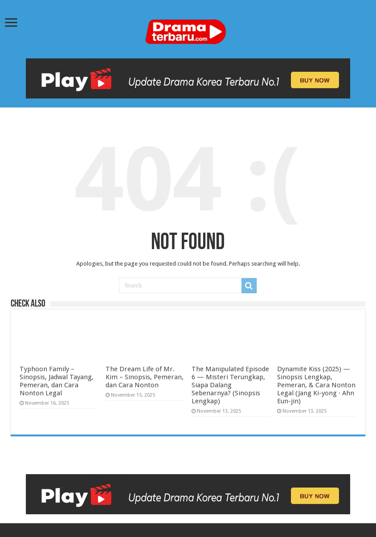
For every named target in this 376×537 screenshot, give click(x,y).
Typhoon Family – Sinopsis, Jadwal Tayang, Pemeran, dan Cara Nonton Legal (57, 381)
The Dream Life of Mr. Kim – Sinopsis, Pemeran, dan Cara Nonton (145, 377)
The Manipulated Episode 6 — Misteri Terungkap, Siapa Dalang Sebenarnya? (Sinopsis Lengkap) (230, 385)
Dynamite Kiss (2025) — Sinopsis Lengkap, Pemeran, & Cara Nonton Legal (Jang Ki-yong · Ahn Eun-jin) (316, 385)
